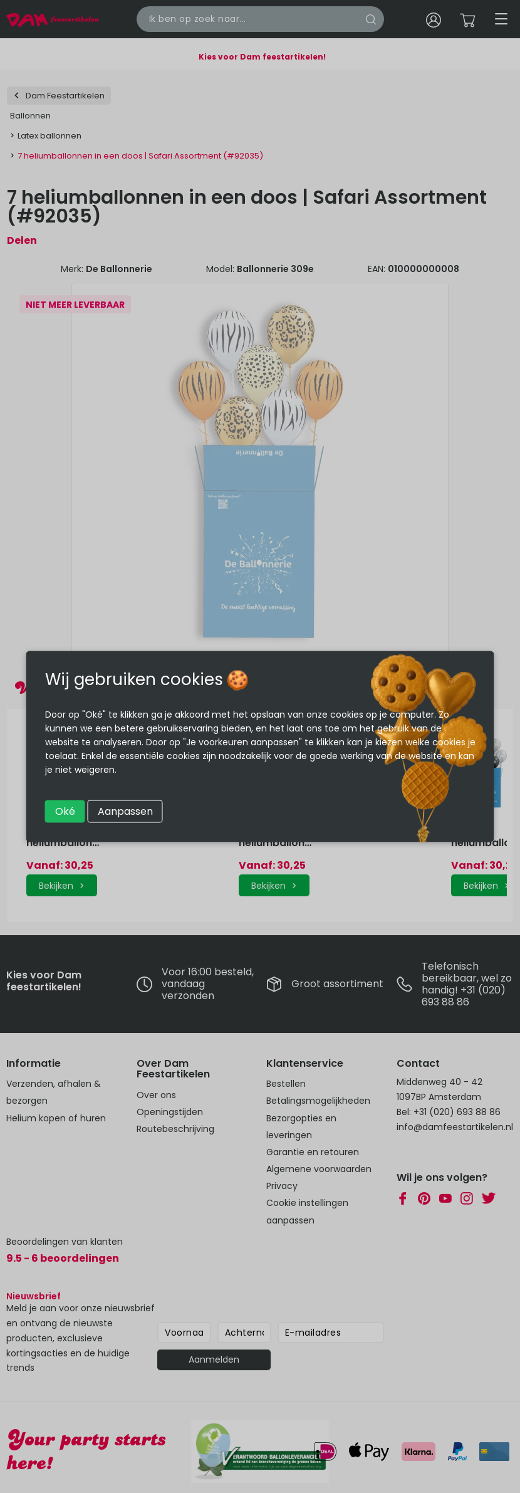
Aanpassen (125, 811)
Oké (65, 811)
